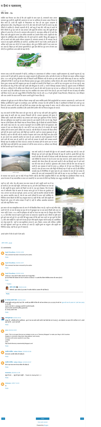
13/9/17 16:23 (15, 383)
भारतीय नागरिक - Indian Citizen (13, 351)
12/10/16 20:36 (27, 351)
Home (42, 418)
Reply (6, 257)
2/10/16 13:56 (20, 252)
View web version (43, 422)
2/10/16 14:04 (20, 273)
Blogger (46, 425)
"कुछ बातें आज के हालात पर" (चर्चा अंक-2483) (73, 302)
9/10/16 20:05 (13, 330)
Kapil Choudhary (10, 252)
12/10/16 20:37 (27, 362)
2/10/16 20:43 (17, 317)
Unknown (8, 383)
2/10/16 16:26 (22, 287)
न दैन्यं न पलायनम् (11, 5)
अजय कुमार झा (9, 317)
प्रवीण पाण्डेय (13, 287)
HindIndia (8, 372)
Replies (9, 284)
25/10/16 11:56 (16, 372)
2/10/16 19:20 (21, 300)
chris (6, 330)
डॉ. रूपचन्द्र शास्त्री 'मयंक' (11, 300)
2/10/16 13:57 (20, 263)
